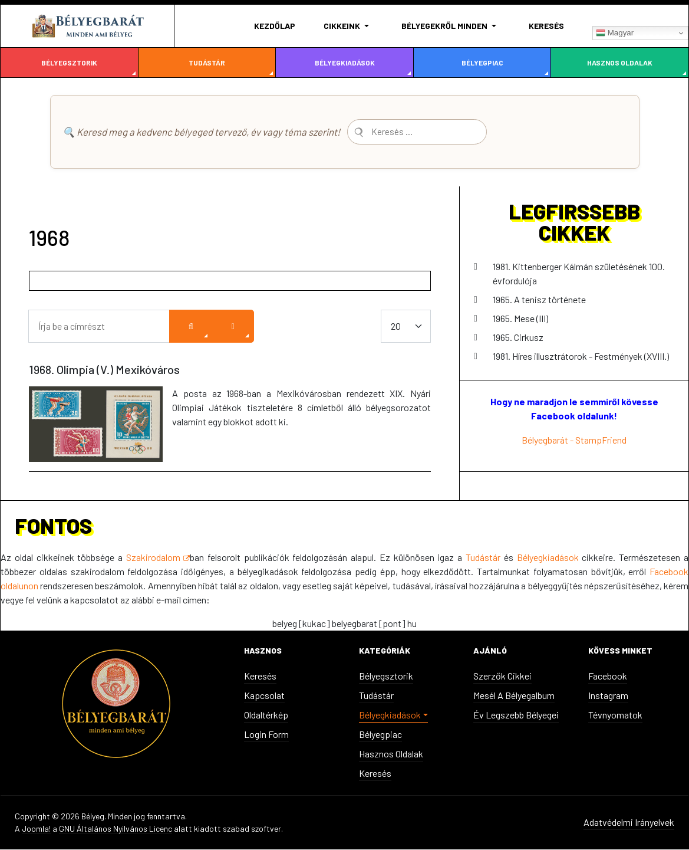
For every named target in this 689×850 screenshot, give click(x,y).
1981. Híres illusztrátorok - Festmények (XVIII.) (581, 356)
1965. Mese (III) (520, 318)
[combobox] (429, 132)
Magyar (615, 33)
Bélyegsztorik (69, 62)
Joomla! (36, 829)
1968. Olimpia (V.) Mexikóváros (104, 370)
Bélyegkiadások (345, 62)
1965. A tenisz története (539, 300)
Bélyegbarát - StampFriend (574, 440)
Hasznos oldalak (619, 62)
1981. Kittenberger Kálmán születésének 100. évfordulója (579, 274)
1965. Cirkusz (518, 337)
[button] (348, 26)
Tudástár (207, 62)
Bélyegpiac (482, 62)
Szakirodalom (158, 557)
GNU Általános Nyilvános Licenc (115, 829)
